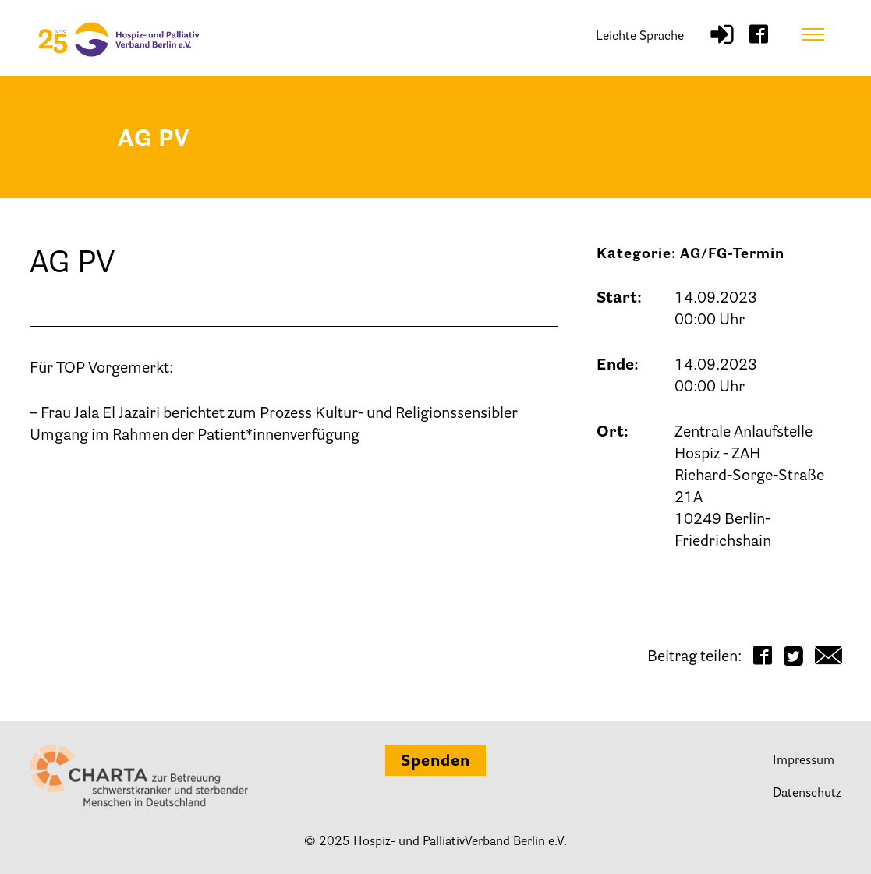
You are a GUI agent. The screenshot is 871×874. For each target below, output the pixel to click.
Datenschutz (807, 793)
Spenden (435, 762)
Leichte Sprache (640, 36)
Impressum (803, 761)
